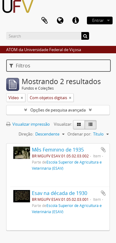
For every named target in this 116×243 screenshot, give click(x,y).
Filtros (19, 65)
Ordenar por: (79, 134)
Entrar (98, 20)
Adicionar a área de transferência (103, 150)
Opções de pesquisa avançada (58, 110)
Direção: (26, 134)
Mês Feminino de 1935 (58, 149)
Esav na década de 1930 (59, 193)
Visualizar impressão (28, 124)
